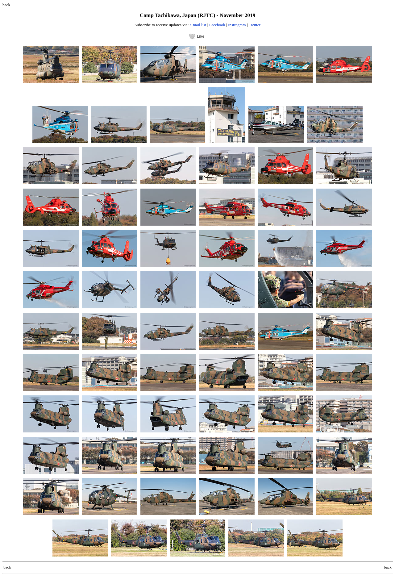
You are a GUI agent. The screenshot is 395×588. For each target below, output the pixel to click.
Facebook (217, 25)
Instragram (237, 25)
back (6, 4)
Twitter (254, 25)
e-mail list (198, 25)
